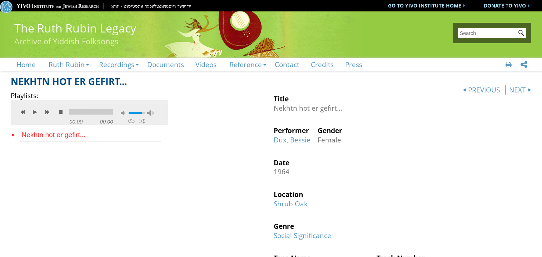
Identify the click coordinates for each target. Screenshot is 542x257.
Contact (287, 64)
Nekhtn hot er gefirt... (53, 134)
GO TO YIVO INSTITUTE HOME (424, 5)
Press (353, 64)
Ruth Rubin (67, 64)
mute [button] (124, 113)
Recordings (116, 64)
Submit (522, 33)
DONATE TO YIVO (505, 5)
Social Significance (302, 235)
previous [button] (23, 112)
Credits (322, 64)
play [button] (35, 112)
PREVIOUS (484, 90)
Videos (206, 64)
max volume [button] (150, 113)
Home (26, 64)
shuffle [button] (142, 121)
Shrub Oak (291, 203)
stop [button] (61, 112)
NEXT (517, 90)
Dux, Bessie (292, 140)
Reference (245, 64)
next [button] (47, 112)
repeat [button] (131, 121)
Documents (165, 64)
